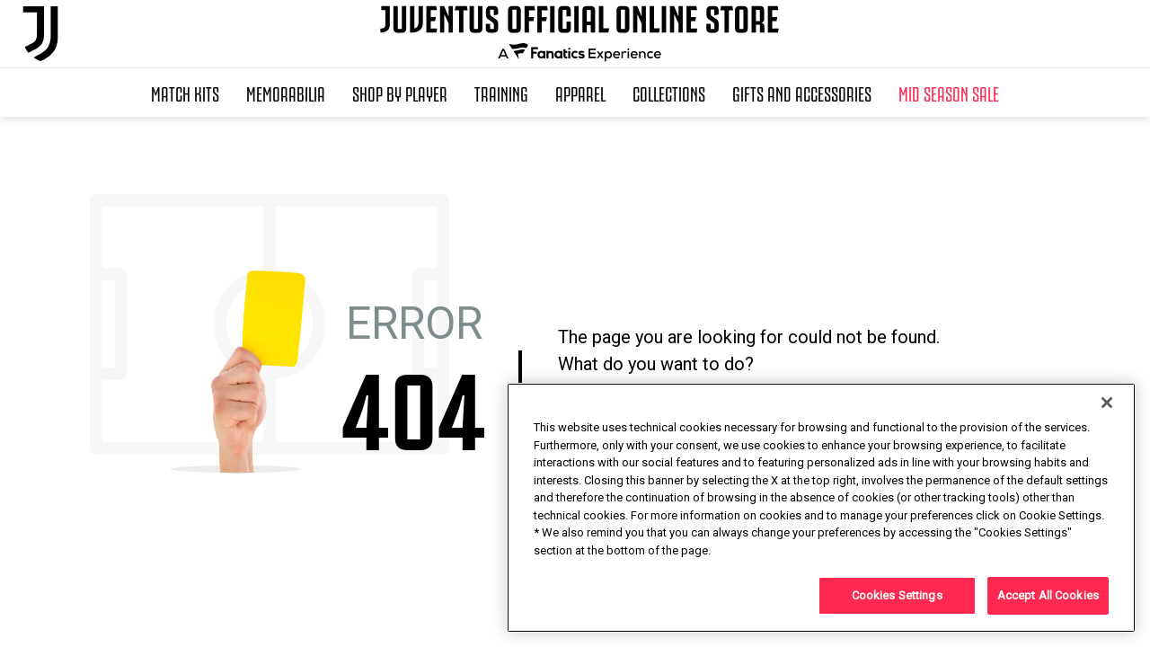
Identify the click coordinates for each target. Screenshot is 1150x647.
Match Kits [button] (185, 92)
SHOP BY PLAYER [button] (399, 92)
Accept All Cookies (1048, 595)
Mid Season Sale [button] (948, 92)
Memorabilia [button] (285, 92)
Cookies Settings (897, 595)
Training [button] (501, 92)
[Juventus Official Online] (40, 33)
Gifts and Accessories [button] (801, 92)
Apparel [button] (580, 92)
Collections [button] (668, 92)
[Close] (1107, 402)
